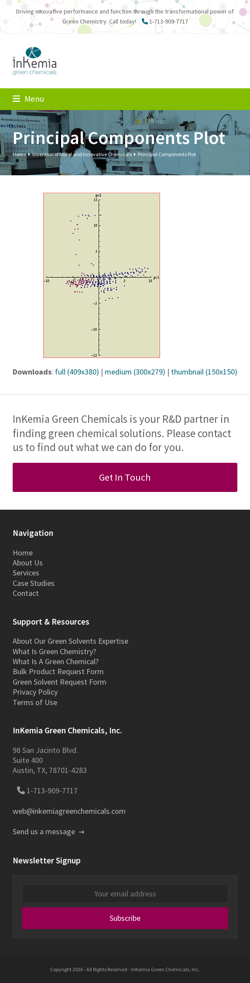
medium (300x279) (135, 372)
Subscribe (125, 918)
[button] (28, 99)
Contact (26, 593)
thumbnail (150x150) (204, 372)
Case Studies (34, 583)
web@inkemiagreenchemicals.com (69, 811)
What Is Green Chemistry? (54, 651)
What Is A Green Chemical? (56, 661)
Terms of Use (35, 702)
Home (23, 553)
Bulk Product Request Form (58, 671)
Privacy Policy (35, 692)
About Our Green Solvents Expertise (70, 641)
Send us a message (48, 831)
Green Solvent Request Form (59, 682)
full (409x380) (77, 372)
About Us (28, 563)
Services (26, 573)
